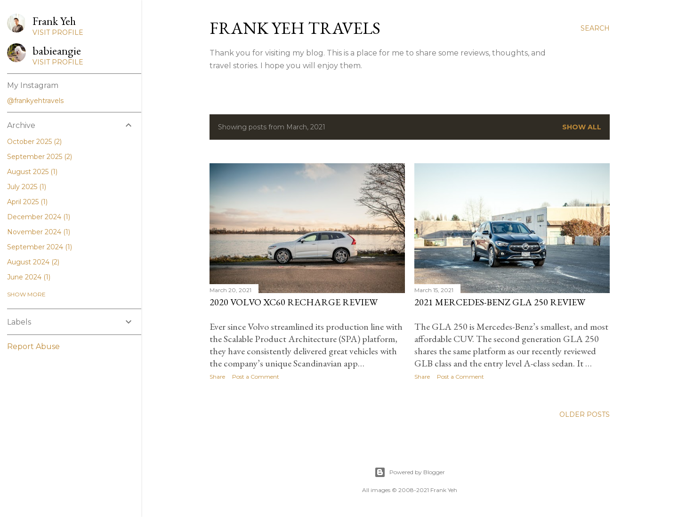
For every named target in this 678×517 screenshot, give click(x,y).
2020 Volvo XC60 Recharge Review (294, 302)
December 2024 (38, 217)
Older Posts (584, 414)
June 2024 (28, 277)
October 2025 (34, 141)
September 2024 (39, 247)
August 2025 (32, 171)
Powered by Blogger (409, 472)
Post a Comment (255, 376)
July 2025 (26, 187)
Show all (581, 127)
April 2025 (27, 202)
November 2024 (38, 232)
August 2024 (33, 262)
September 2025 (39, 156)
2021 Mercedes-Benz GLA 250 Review (499, 302)
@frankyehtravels (35, 100)
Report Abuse (33, 346)
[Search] (595, 28)
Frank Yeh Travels (295, 28)
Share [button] (217, 376)
